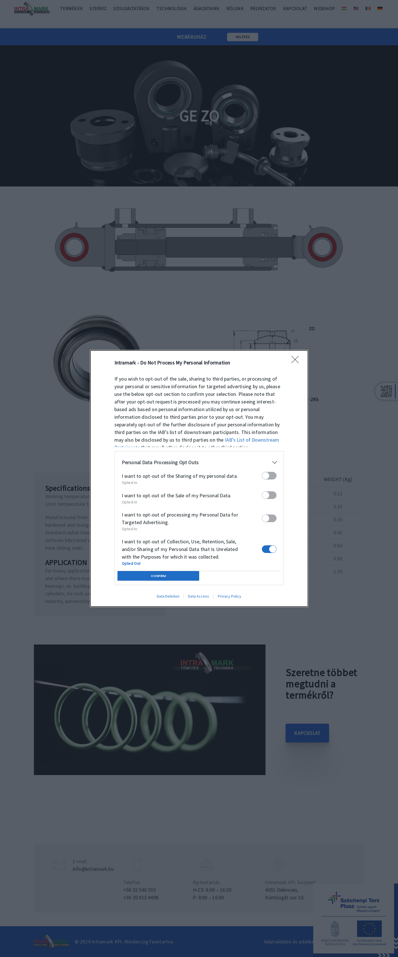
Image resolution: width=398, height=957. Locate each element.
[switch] (269, 475)
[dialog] (199, 478)
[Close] (297, 361)
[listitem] (199, 462)
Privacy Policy (229, 596)
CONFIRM (158, 576)
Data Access (198, 596)
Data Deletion (168, 596)
